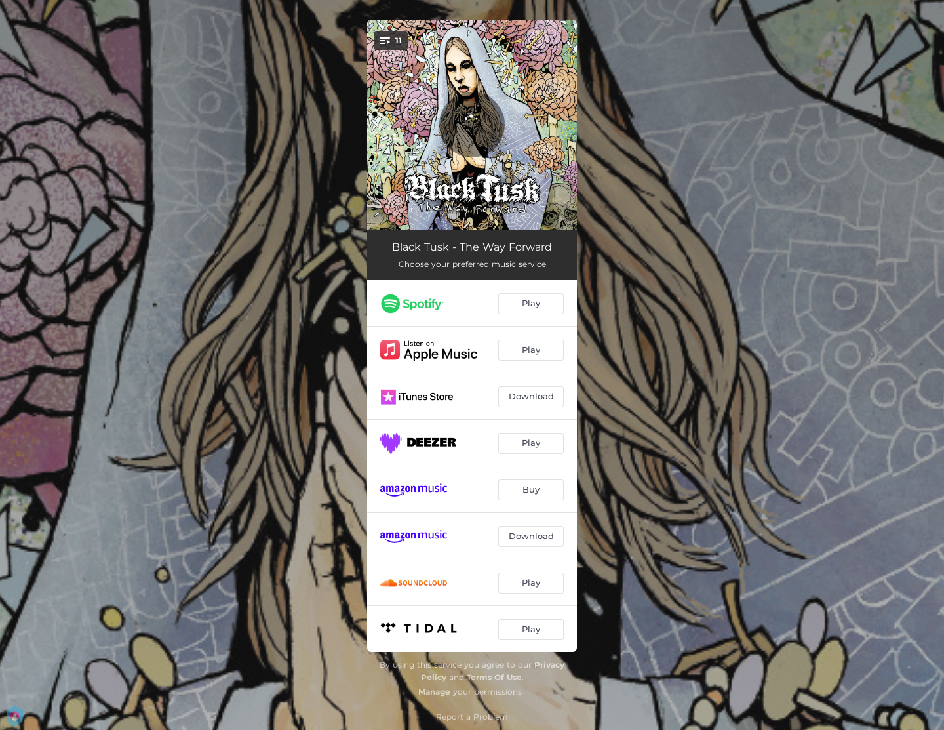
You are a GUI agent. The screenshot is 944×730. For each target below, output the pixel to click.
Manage (434, 692)
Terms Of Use (494, 677)
